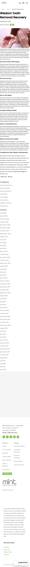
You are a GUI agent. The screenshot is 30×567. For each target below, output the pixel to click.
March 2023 (3, 307)
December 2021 (5, 349)
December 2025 (5, 225)
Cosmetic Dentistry (6, 185)
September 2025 (5, 234)
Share (10, 177)
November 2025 (5, 228)
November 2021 (5, 352)
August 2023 (4, 296)
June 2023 (3, 299)
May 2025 (3, 245)
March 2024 (4, 278)
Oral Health (3, 194)
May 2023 (3, 302)
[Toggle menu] (27, 3)
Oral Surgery (4, 197)
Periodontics (4, 206)
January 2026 (4, 222)
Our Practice (6, 450)
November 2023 (5, 287)
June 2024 (3, 269)
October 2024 (4, 260)
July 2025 (3, 240)
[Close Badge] (28, 561)
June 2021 (3, 364)
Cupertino (6, 554)
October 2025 (4, 231)
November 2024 (5, 257)
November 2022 (5, 319)
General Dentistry (5, 191)
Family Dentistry (19, 446)
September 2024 (5, 263)
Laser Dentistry (19, 465)
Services (5, 453)
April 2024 (3, 275)
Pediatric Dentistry (6, 203)
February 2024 (4, 281)
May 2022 (3, 334)
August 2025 (4, 237)
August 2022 (4, 328)
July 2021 (2, 361)
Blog (8, 9)
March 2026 (3, 216)
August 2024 (4, 266)
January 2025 (4, 254)
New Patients (6, 460)
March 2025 (3, 251)
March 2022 (3, 340)
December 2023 (5, 284)
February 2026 (4, 219)
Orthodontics (4, 200)
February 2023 (4, 310)
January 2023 (4, 313)
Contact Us (7, 473)
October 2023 (4, 290)
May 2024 (3, 272)
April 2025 (3, 248)
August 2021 (3, 358)
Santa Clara (7, 549)
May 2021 (3, 367)
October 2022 (4, 322)
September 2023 (5, 293)
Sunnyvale (6, 547)
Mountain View (8, 552)
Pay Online (6, 469)
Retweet (4, 177)
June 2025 (3, 243)
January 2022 (4, 346)
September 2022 (5, 325)
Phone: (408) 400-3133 (9, 433)
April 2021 (3, 369)
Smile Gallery (6, 457)
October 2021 (4, 355)
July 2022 (3, 331)
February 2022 (4, 343)
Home (3, 9)
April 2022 (3, 337)
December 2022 (5, 316)
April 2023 (3, 305)
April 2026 (3, 213)
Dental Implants (5, 188)
